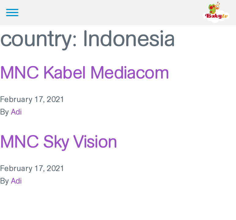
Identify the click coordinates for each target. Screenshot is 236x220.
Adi (16, 112)
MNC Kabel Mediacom (84, 72)
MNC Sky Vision (58, 141)
